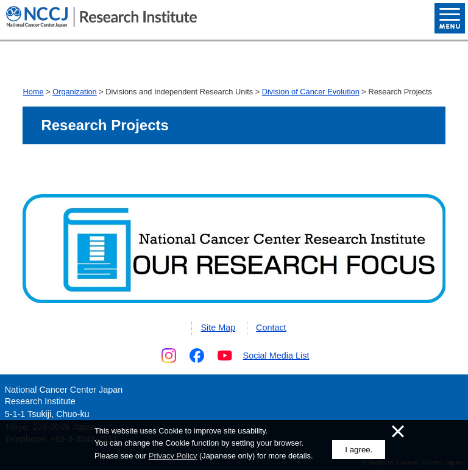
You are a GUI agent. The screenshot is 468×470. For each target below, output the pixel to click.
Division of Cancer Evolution (311, 91)
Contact (271, 327)
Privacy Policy (173, 455)
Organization (74, 91)
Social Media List (276, 355)
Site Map (217, 327)
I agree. (358, 449)
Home (33, 91)
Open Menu (449, 18)
